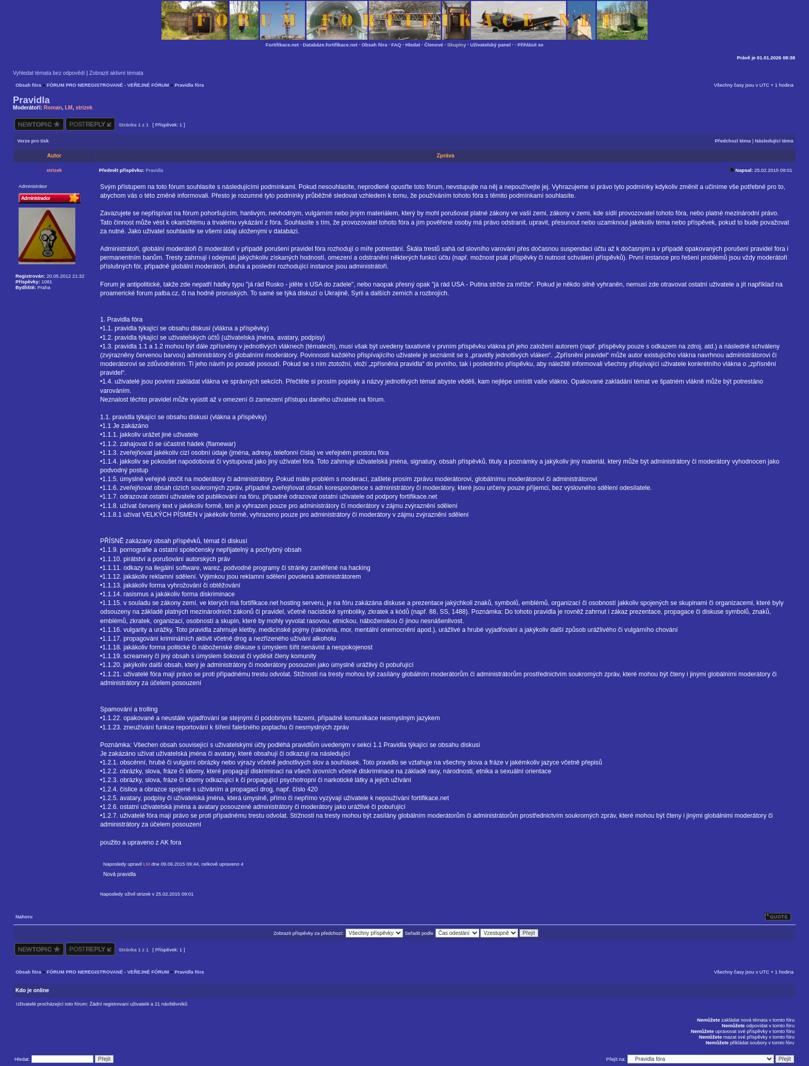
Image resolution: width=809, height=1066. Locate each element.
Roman (53, 107)
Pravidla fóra (189, 85)
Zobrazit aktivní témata (116, 73)
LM (69, 107)
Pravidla (31, 99)
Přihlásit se (530, 44)
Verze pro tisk (32, 141)
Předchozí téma (733, 141)
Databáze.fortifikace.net (330, 44)
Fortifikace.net (282, 44)
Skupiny (456, 44)
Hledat (413, 44)
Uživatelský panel (490, 44)
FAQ (396, 44)
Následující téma (774, 141)
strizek (83, 107)
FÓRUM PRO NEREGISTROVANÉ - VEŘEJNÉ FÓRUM (107, 85)
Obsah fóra (374, 44)
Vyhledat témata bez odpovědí (49, 73)
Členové (433, 44)
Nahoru (24, 916)
